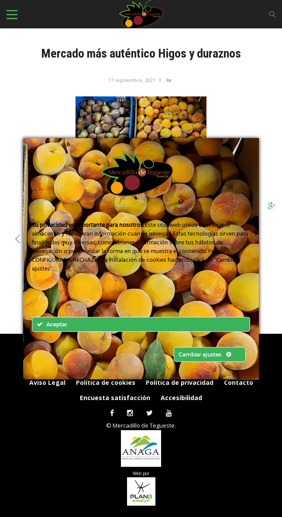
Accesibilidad (181, 398)
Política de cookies (105, 382)
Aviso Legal (47, 382)
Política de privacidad (179, 382)
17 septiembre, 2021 (131, 80)
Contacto (238, 382)
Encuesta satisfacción (115, 398)
